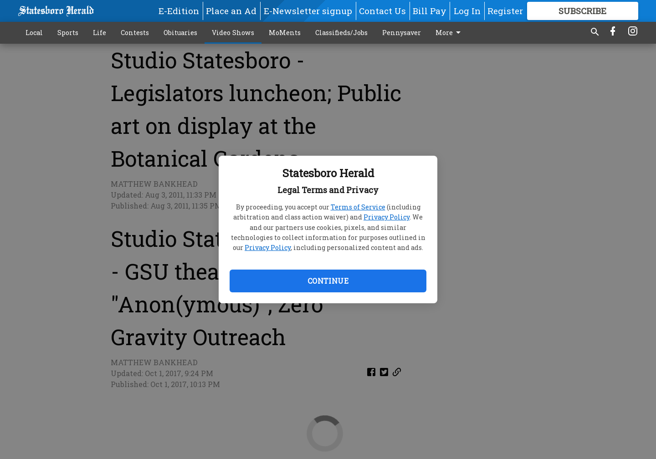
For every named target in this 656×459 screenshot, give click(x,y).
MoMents (285, 32)
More (450, 33)
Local (34, 32)
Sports (67, 32)
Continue (328, 281)
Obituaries (180, 32)
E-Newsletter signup (308, 10)
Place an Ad (231, 10)
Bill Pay (429, 10)
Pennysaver (401, 32)
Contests (135, 32)
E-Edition (179, 10)
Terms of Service (358, 207)
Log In (467, 10)
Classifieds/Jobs (341, 32)
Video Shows (233, 32)
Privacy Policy (387, 217)
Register (505, 10)
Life (99, 32)
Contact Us (382, 10)
